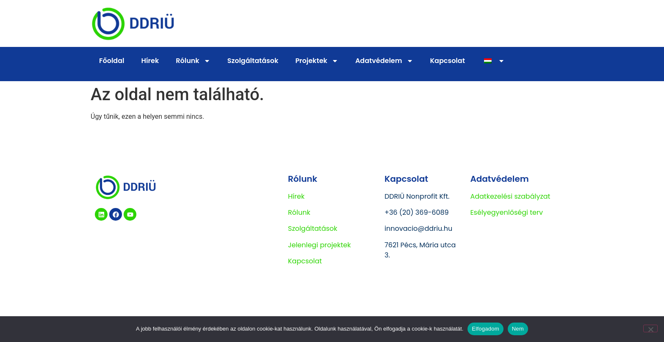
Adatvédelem (384, 60)
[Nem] (650, 328)
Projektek (316, 60)
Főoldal (112, 61)
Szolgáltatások (253, 61)
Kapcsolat (447, 61)
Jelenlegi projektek (319, 245)
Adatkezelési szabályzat (510, 196)
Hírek (150, 61)
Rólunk (193, 60)
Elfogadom (485, 329)
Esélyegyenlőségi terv (506, 212)
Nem (518, 329)
